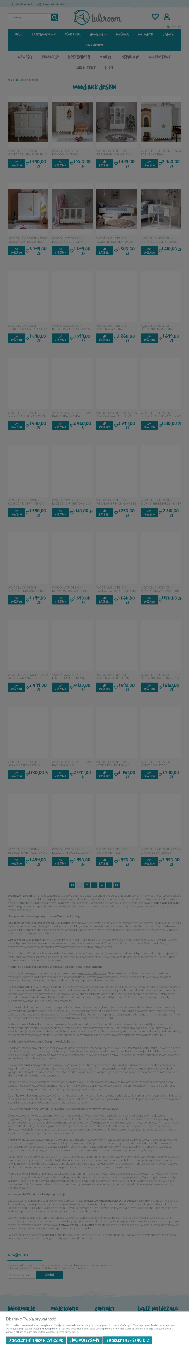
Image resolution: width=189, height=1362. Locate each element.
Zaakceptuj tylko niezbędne (36, 1340)
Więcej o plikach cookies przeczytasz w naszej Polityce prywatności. (42, 1331)
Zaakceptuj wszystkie (127, 1340)
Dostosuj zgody (84, 1340)
